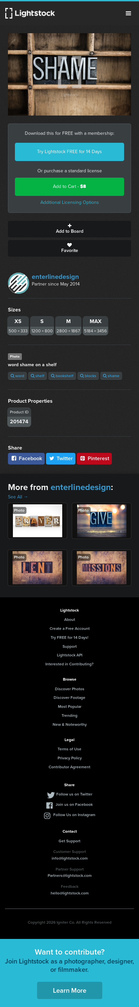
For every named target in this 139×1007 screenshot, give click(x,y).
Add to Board (69, 229)
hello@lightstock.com (70, 893)
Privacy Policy (70, 758)
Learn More (69, 990)
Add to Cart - (69, 186)
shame (111, 376)
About (69, 620)
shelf (37, 376)
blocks (88, 376)
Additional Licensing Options (69, 202)
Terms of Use (69, 749)
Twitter (61, 458)
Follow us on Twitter (74, 794)
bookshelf (62, 376)
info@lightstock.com (70, 858)
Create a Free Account (70, 628)
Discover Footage (69, 698)
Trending (69, 715)
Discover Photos (69, 689)
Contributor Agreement (69, 767)
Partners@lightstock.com (70, 876)
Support (70, 646)
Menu (128, 13)
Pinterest (94, 458)
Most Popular (69, 707)
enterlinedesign (55, 277)
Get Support (69, 841)
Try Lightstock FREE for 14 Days (69, 151)
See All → (18, 496)
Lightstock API (69, 655)
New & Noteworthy (70, 724)
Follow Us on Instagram (74, 815)
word (17, 376)
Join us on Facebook (74, 804)
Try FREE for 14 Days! (69, 637)
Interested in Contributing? (69, 664)
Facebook (26, 458)
